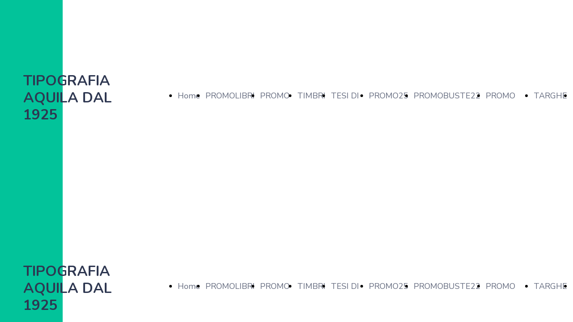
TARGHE (550, 95)
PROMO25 (388, 95)
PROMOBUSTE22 (447, 95)
